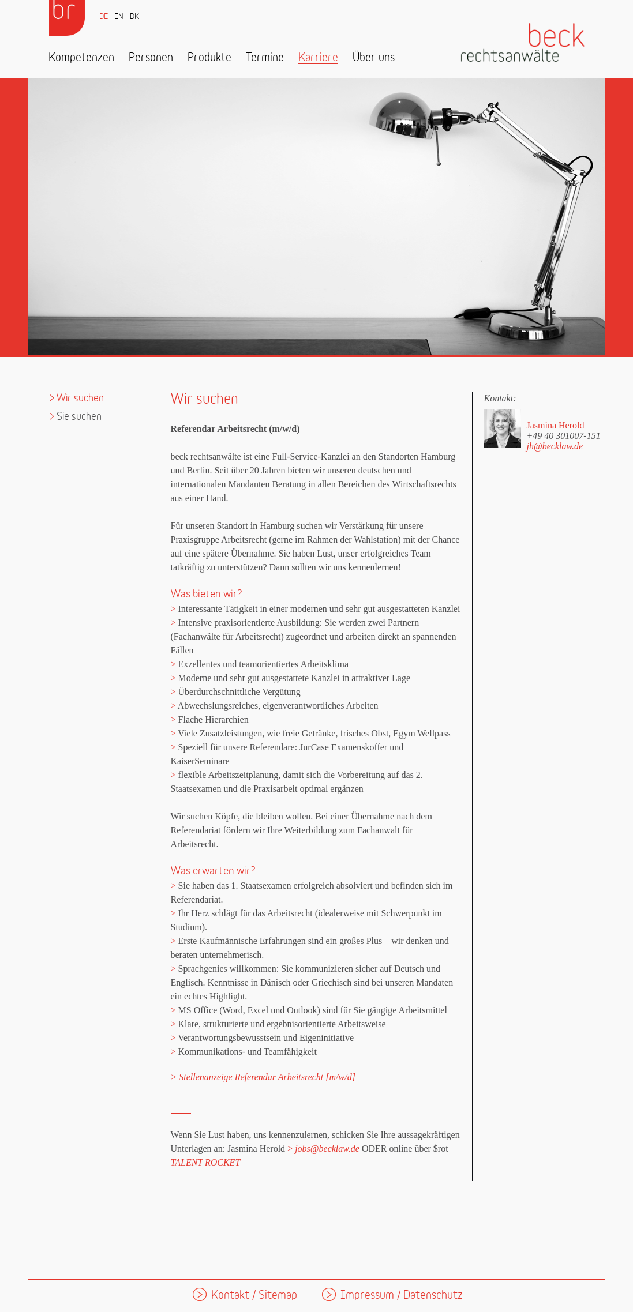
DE (103, 17)
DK (134, 17)
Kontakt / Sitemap (254, 1295)
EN (118, 17)
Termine (265, 57)
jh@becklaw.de (555, 446)
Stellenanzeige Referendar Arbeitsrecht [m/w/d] (267, 1077)
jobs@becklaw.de (327, 1148)
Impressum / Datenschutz (401, 1295)
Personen (151, 57)
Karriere (318, 57)
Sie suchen (79, 417)
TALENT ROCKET (206, 1162)
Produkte (209, 57)
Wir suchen (80, 398)
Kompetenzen (81, 57)
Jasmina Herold (556, 425)
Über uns (374, 57)
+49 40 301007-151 (564, 435)
